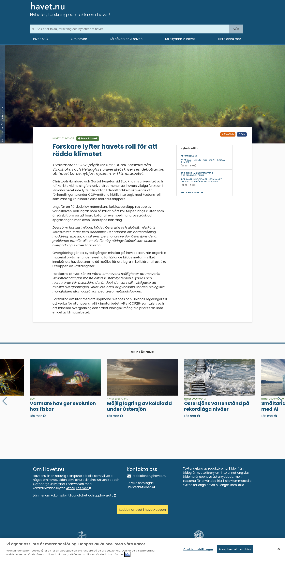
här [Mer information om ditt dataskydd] (127, 556)
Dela (241, 134)
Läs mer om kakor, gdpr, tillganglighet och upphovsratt (74, 495)
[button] (280, 401)
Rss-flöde (228, 134)
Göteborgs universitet (49, 484)
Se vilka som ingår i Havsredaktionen (141, 485)
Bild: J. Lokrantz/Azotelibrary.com (2, 124)
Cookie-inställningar (198, 550)
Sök (236, 29)
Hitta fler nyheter (192, 192)
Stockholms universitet (96, 480)
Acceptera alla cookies (235, 550)
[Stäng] (278, 550)
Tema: (87, 138)
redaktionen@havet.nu (146, 476)
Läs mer (83, 488)
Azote (70, 488)
